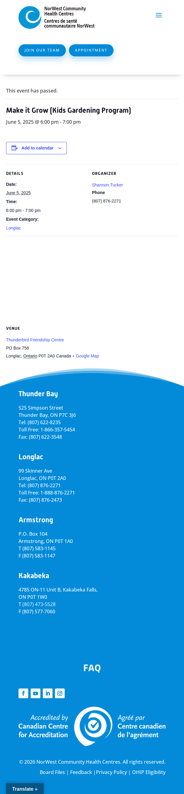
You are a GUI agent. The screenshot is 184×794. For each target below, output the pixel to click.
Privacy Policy (111, 772)
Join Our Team (42, 50)
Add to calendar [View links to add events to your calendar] (38, 148)
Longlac (13, 228)
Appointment (91, 50)
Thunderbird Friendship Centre (35, 339)
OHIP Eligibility (148, 772)
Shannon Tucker (107, 185)
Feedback (81, 772)
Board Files (52, 772)
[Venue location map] (92, 279)
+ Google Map (85, 355)
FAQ (92, 668)
